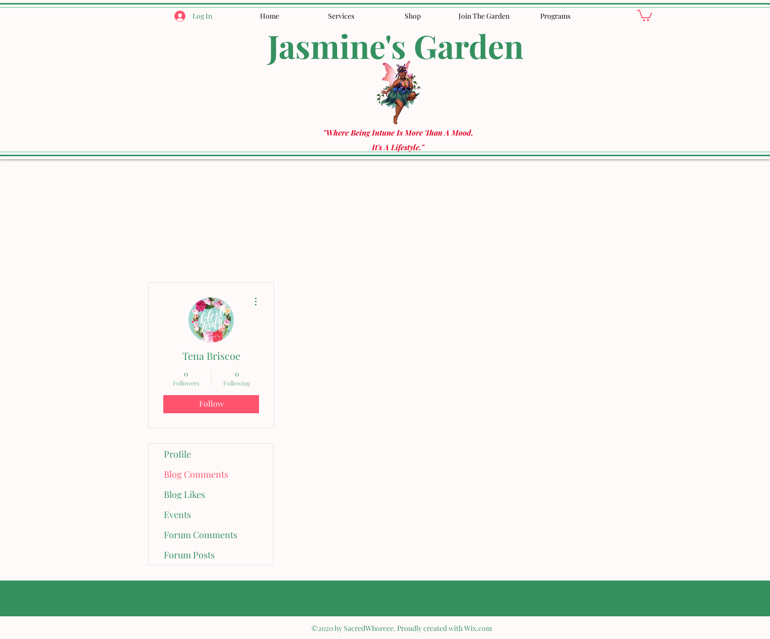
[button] (644, 15)
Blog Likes (184, 494)
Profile (177, 454)
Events (177, 514)
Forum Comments (200, 535)
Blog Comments (196, 474)
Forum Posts (189, 555)
